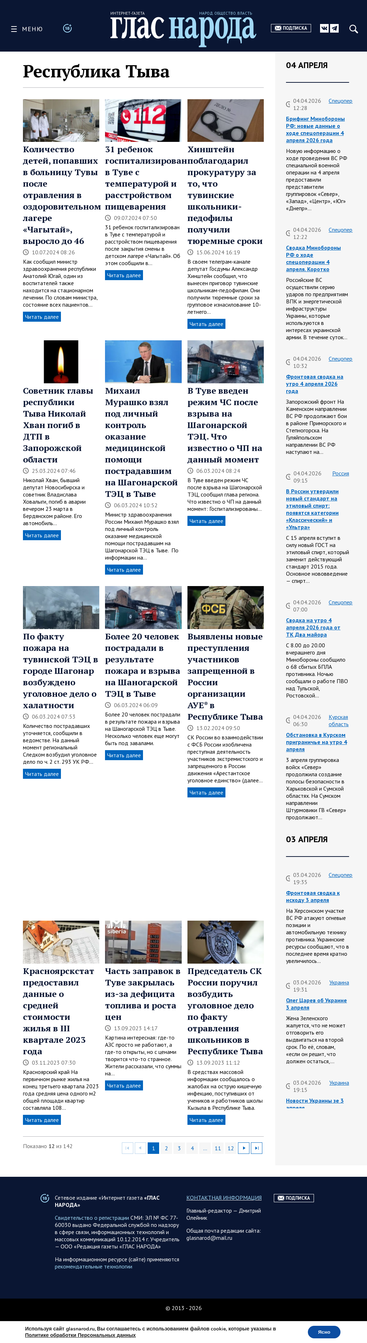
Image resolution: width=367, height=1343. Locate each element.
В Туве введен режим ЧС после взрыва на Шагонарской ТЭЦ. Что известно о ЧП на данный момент (224, 425)
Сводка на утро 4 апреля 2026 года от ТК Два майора (313, 627)
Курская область (339, 720)
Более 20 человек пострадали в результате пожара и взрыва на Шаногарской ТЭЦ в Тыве (142, 664)
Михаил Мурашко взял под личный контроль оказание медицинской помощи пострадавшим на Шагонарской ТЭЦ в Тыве (141, 442)
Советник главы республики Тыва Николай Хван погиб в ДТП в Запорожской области (58, 425)
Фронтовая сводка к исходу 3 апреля (313, 896)
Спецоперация (346, 100)
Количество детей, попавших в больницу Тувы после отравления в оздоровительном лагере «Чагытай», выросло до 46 (62, 194)
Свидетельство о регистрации (92, 1232)
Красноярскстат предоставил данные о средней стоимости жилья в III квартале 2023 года (58, 1011)
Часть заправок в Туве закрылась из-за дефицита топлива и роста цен (143, 993)
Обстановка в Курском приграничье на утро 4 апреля (316, 742)
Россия (340, 473)
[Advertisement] (143, 859)
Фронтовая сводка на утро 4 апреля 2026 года (314, 383)
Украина (339, 982)
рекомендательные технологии (93, 1280)
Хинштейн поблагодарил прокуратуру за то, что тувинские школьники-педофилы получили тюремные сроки (225, 194)
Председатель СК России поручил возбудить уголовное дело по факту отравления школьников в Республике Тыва (225, 1011)
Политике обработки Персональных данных (80, 1335)
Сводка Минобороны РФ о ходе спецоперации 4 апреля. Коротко (313, 258)
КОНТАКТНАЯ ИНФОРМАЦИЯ (224, 1211)
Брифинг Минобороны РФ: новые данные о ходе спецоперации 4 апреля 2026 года (315, 129)
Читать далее (42, 316)
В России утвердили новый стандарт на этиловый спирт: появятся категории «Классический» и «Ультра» (312, 509)
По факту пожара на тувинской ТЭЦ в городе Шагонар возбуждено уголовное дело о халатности (60, 670)
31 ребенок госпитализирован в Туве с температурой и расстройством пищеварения (146, 177)
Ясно (323, 1331)
